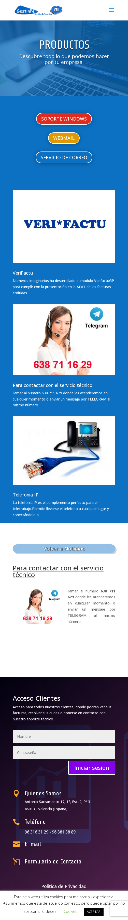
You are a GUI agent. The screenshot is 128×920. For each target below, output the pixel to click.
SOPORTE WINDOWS (64, 119)
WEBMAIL (64, 138)
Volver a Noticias (64, 548)
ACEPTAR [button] (94, 911)
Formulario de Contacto (57, 861)
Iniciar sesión (91, 767)
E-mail (42, 844)
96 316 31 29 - (46, 832)
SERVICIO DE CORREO (64, 157)
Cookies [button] (70, 911)
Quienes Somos (49, 793)
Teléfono (44, 822)
